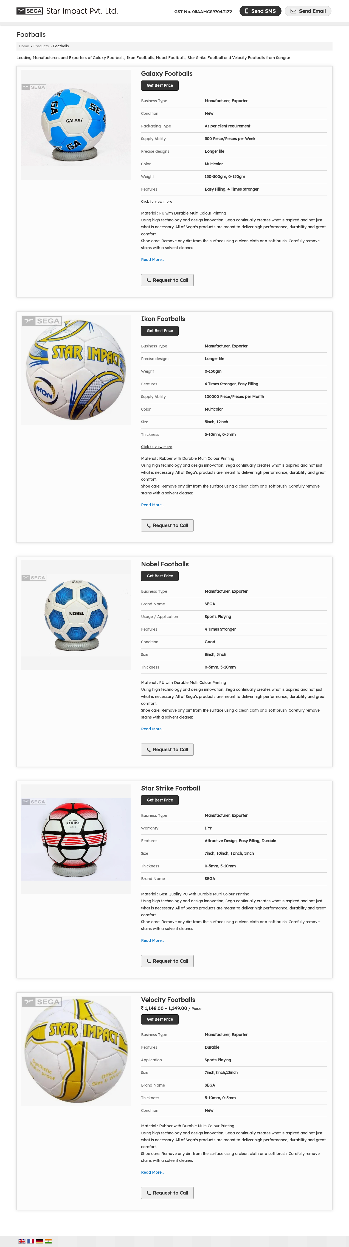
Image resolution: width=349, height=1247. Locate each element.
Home (24, 46)
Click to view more (156, 201)
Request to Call (167, 280)
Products (41, 46)
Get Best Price (160, 85)
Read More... (152, 259)
